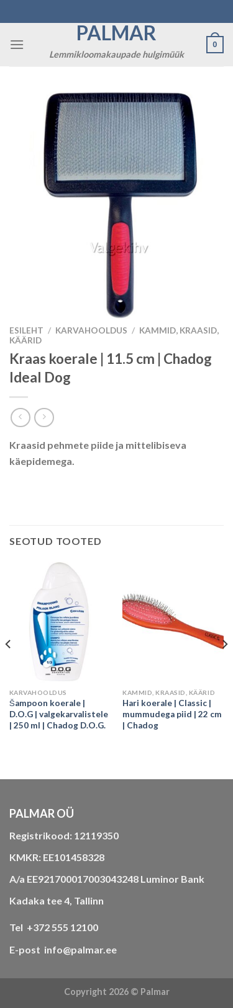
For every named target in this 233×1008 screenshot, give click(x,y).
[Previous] (8, 669)
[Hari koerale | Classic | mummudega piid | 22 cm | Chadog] (173, 622)
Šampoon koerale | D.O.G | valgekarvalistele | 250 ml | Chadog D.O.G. (58, 714)
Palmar (116, 33)
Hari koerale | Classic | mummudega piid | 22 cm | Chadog (172, 714)
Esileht (26, 330)
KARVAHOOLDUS (91, 330)
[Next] (224, 669)
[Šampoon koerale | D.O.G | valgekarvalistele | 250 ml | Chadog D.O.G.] (60, 622)
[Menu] (16, 44)
